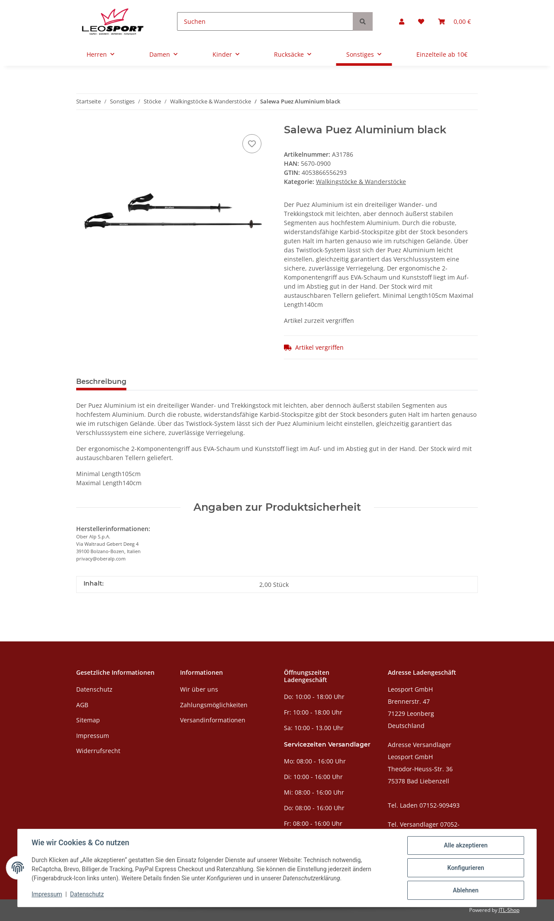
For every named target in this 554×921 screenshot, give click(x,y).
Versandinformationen (212, 720)
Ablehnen (465, 890)
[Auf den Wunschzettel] (251, 143)
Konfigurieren (465, 867)
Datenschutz (94, 689)
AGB (82, 705)
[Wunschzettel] (421, 21)
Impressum (92, 735)
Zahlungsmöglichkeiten (214, 705)
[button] (401, 21)
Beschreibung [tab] (101, 381)
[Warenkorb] (454, 21)
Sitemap (88, 720)
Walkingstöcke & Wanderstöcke (361, 181)
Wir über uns (199, 689)
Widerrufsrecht (98, 751)
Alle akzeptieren (465, 845)
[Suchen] (265, 21)
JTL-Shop (509, 910)
